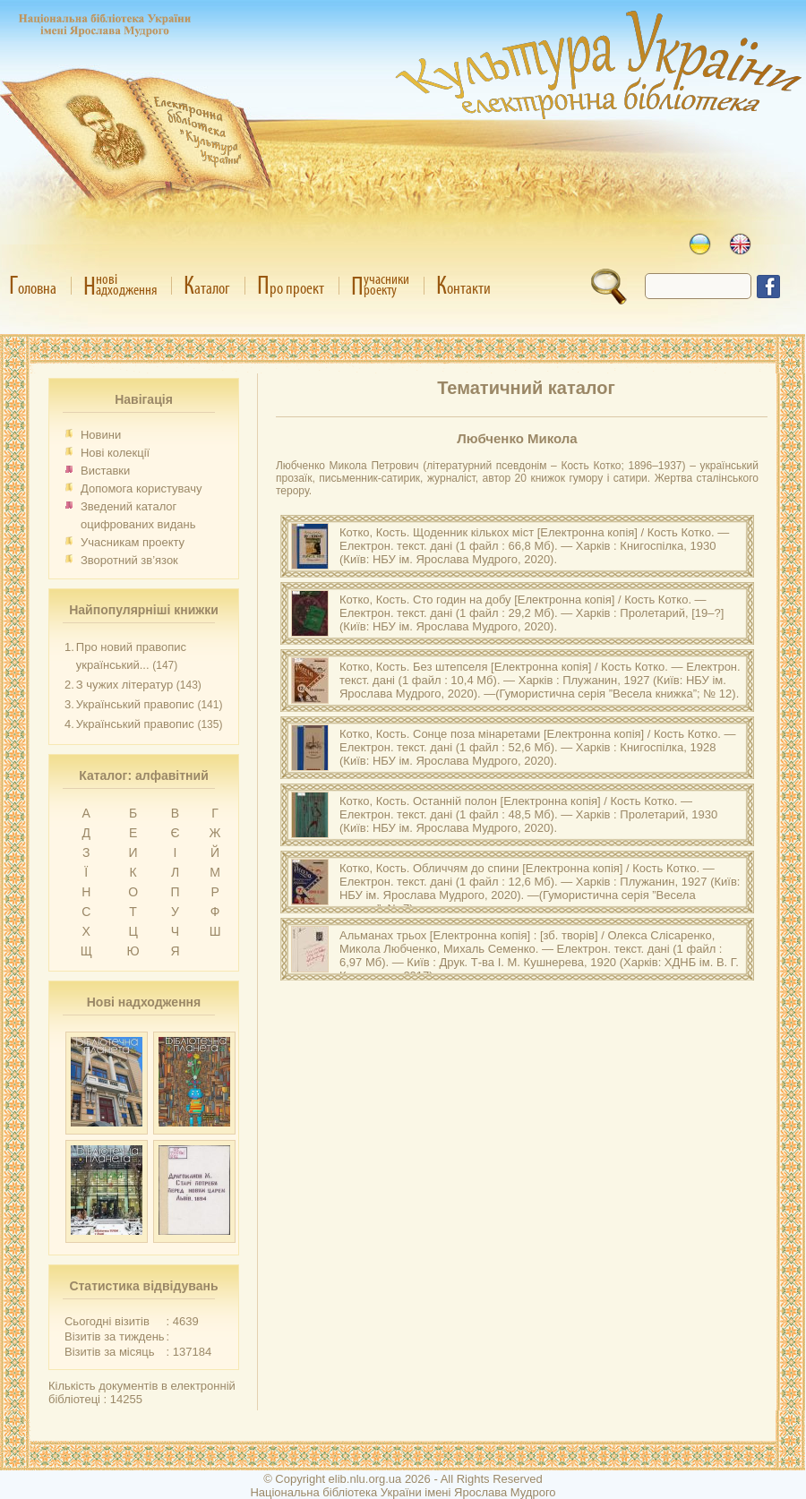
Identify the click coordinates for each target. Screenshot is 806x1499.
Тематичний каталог (526, 388)
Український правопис (135, 704)
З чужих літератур (124, 684)
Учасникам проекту (132, 542)
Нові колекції (115, 452)
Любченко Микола (517, 438)
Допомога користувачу (141, 488)
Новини (101, 434)
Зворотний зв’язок (129, 560)
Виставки (105, 470)
